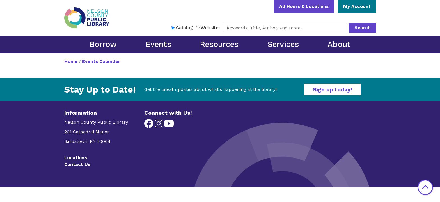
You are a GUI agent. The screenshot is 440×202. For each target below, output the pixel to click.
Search (362, 27)
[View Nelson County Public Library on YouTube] (169, 125)
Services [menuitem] (283, 44)
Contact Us (77, 164)
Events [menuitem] (158, 44)
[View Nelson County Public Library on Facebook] (149, 125)
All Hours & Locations (304, 6)
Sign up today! (332, 89)
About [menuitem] (338, 44)
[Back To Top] (425, 187)
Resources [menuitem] (219, 44)
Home (70, 61)
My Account (357, 6)
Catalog (184, 27)
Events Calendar (101, 61)
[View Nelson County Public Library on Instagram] (159, 125)
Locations (75, 157)
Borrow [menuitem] (103, 44)
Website (210, 27)
